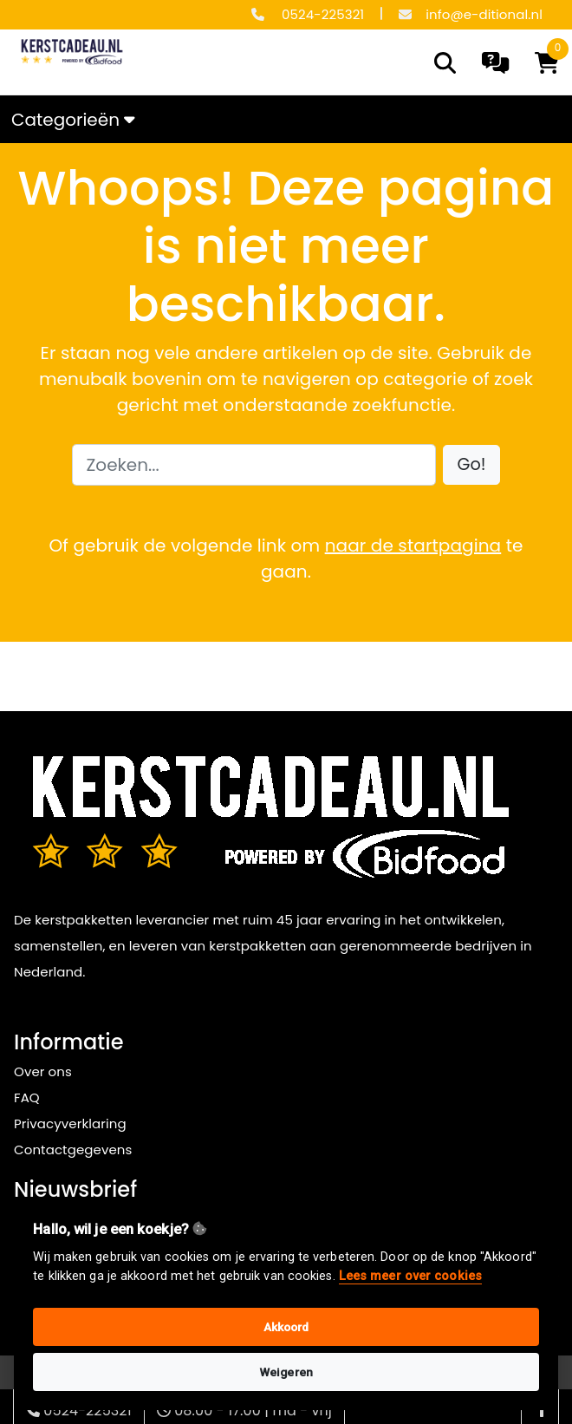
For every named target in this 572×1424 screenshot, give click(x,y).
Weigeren (286, 1372)
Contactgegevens (73, 1149)
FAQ (27, 1097)
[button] (472, 465)
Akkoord (286, 1327)
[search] (445, 63)
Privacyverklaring (70, 1123)
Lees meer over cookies (410, 1276)
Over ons (43, 1071)
